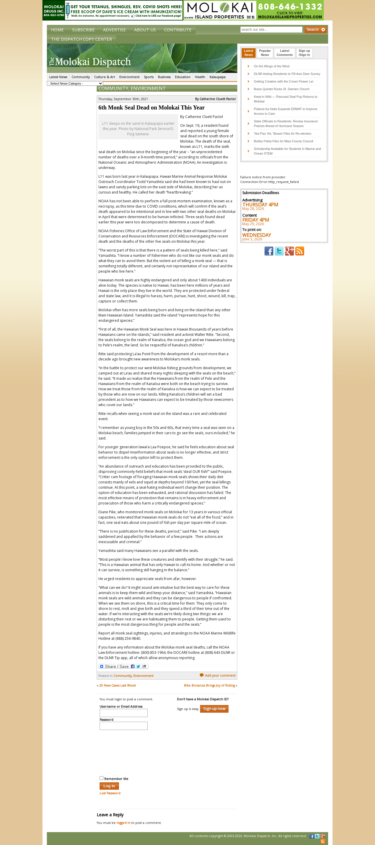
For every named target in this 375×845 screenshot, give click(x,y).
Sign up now (214, 708)
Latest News (58, 77)
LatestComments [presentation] (285, 53)
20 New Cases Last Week (117, 685)
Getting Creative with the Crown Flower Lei (283, 81)
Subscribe (83, 29)
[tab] (248, 53)
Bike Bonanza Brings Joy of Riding (209, 685)
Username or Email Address (121, 707)
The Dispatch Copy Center (81, 39)
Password (106, 720)
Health (200, 77)
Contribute (178, 29)
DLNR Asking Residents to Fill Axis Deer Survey (287, 74)
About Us (145, 29)
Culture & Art (104, 77)
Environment (129, 77)
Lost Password (110, 793)
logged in (123, 823)
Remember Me (114, 778)
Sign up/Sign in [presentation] (304, 53)
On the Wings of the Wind (271, 66)
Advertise (114, 29)
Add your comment (218, 675)
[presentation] (124, 752)
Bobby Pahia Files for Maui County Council (283, 141)
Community (80, 77)
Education (182, 77)
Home (57, 29)
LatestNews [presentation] (248, 53)
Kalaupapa (217, 77)
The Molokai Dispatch (142, 58)
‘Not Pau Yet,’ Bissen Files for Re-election (282, 133)
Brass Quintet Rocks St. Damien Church (281, 89)
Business (164, 77)
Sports (149, 77)
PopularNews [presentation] (265, 53)
